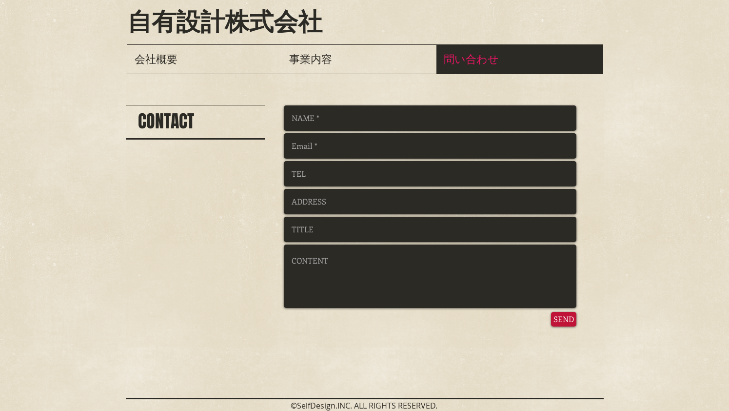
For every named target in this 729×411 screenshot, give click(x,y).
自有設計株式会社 (224, 22)
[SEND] (563, 319)
